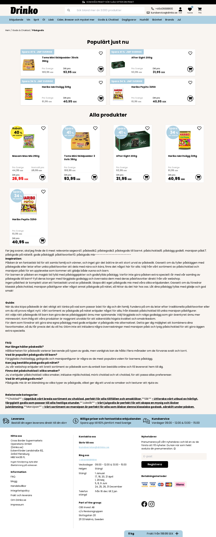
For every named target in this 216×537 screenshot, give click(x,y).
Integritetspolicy (20, 490)
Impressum (17, 504)
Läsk (51, 19)
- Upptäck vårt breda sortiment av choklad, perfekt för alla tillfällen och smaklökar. (82, 399)
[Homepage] (21, 9)
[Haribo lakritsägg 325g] (28, 94)
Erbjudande (16, 19)
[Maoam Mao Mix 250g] (28, 139)
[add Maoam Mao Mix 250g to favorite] (44, 128)
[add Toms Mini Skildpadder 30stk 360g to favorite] (96, 128)
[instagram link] (151, 504)
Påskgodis (38, 30)
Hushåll (144, 19)
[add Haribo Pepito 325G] (190, 83)
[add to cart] (101, 69)
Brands (169, 19)
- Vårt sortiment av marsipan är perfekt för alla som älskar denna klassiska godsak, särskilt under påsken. (118, 407)
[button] (174, 448)
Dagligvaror (129, 19)
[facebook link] (144, 504)
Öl (43, 19)
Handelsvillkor (18, 486)
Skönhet (157, 19)
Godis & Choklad (108, 19)
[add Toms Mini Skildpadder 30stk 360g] (101, 53)
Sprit (36, 19)
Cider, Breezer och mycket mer (75, 19)
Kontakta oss (87, 436)
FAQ (13, 476)
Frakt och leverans (21, 495)
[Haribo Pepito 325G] (118, 94)
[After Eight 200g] (118, 65)
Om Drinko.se (18, 500)
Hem (7, 30)
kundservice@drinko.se (94, 447)
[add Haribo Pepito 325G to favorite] (44, 192)
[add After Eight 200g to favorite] (148, 128)
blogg (14, 481)
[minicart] (200, 10)
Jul (179, 19)
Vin (28, 19)
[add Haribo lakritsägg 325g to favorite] (200, 128)
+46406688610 (88, 460)
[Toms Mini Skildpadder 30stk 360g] (28, 65)
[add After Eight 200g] (190, 53)
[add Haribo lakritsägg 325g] (101, 83)
